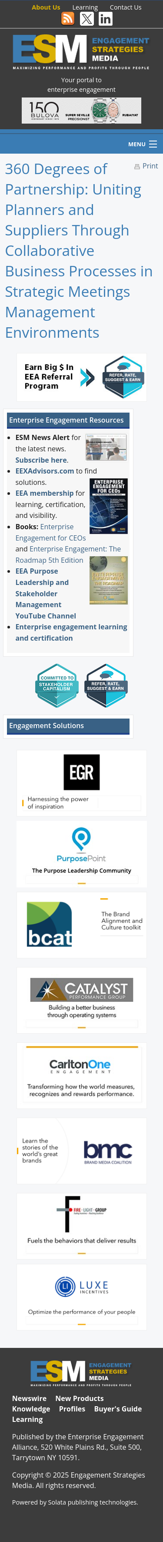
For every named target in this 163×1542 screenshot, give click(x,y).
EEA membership (44, 493)
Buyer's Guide (118, 1409)
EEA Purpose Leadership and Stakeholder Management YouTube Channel (45, 593)
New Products (79, 1398)
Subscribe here (41, 460)
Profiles (72, 1409)
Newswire (29, 1398)
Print (150, 166)
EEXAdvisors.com (44, 471)
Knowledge (31, 1409)
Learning (85, 7)
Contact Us (126, 7)
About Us (46, 7)
